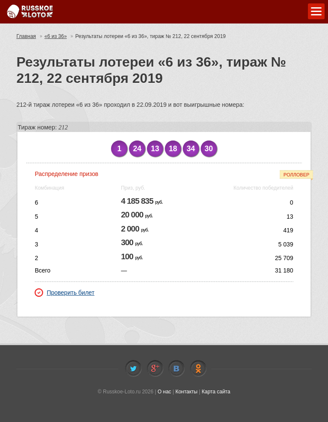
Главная (26, 36)
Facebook (155, 368)
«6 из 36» (55, 36)
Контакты (187, 392)
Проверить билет (64, 292)
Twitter (133, 368)
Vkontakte (176, 368)
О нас (164, 392)
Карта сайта (216, 392)
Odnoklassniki (198, 368)
